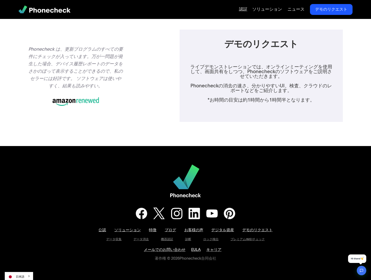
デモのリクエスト (331, 9)
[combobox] (19, 276)
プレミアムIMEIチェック (247, 239)
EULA (196, 250)
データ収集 (114, 239)
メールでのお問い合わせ (165, 250)
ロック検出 (211, 239)
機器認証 (167, 239)
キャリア (213, 250)
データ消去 (141, 239)
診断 (188, 239)
